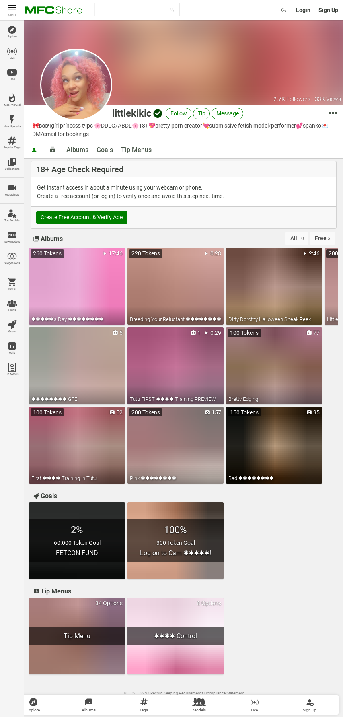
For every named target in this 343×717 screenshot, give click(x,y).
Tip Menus (136, 150)
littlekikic (132, 113)
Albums (77, 150)
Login (303, 10)
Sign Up (328, 10)
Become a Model (255, 701)
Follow (178, 113)
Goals (105, 150)
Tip (201, 113)
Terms (149, 701)
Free (323, 238)
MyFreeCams (226, 701)
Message (227, 113)
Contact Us (168, 701)
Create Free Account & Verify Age (82, 217)
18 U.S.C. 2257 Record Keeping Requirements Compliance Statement (183, 693)
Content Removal (196, 701)
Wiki (137, 701)
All (297, 238)
